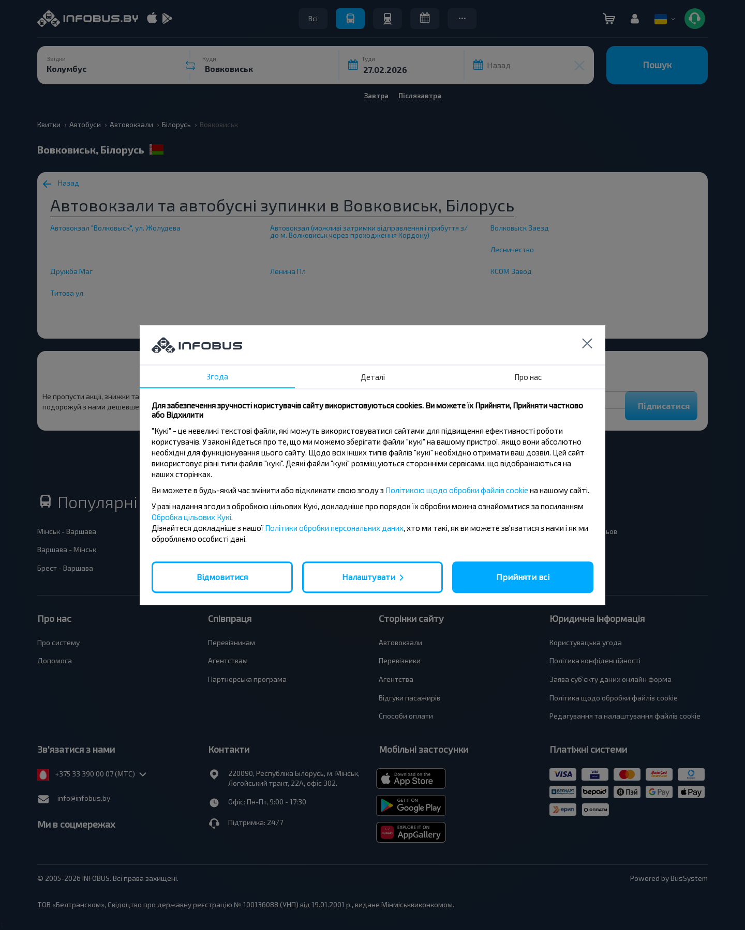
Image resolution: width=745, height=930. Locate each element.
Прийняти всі (522, 577)
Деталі (373, 377)
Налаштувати (368, 577)
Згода (217, 376)
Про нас (528, 377)
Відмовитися (222, 577)
